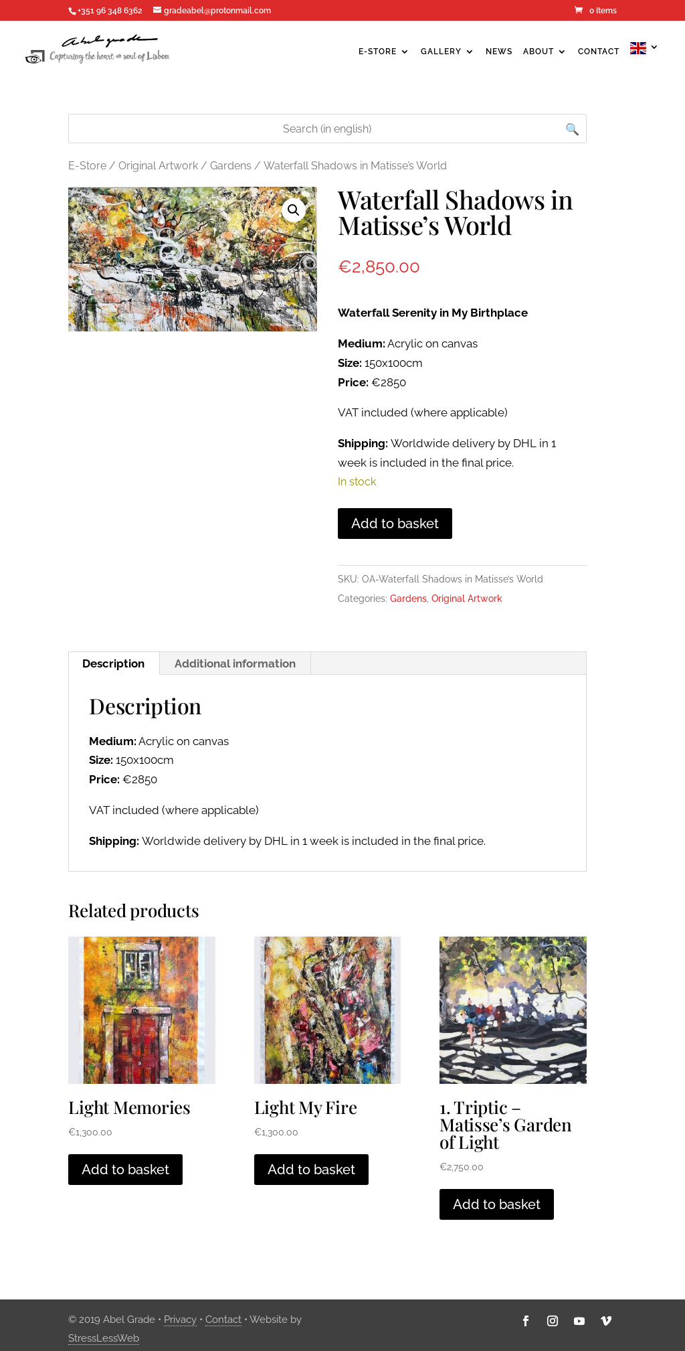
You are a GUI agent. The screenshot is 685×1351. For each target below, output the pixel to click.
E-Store (378, 51)
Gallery (441, 51)
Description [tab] (113, 663)
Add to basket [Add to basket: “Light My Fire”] (311, 1170)
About (538, 51)
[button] (294, 210)
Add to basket (395, 523)
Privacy (180, 1320)
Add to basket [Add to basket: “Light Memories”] (125, 1170)
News (499, 51)
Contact (598, 51)
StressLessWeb (103, 1338)
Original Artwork (158, 165)
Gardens (231, 165)
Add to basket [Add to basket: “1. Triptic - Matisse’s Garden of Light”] (497, 1204)
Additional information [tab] (235, 663)
